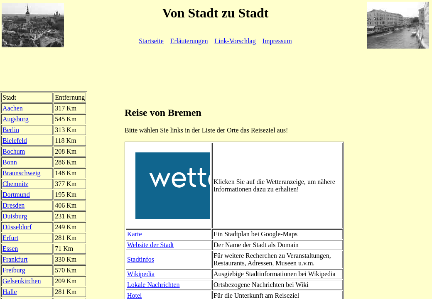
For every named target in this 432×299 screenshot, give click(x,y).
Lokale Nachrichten (153, 284)
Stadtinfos (140, 259)
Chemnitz (15, 183)
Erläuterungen (189, 40)
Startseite (151, 40)
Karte (134, 234)
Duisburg (14, 216)
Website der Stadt (150, 244)
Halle (9, 291)
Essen (10, 248)
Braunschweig (21, 172)
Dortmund (16, 194)
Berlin (10, 129)
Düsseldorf (17, 226)
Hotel (134, 295)
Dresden (13, 205)
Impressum (277, 40)
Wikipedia (141, 273)
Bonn (9, 162)
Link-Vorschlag (234, 40)
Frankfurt (14, 259)
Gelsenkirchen (21, 280)
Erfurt (10, 237)
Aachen (12, 108)
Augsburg (15, 119)
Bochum (13, 151)
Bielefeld (14, 140)
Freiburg (13, 270)
